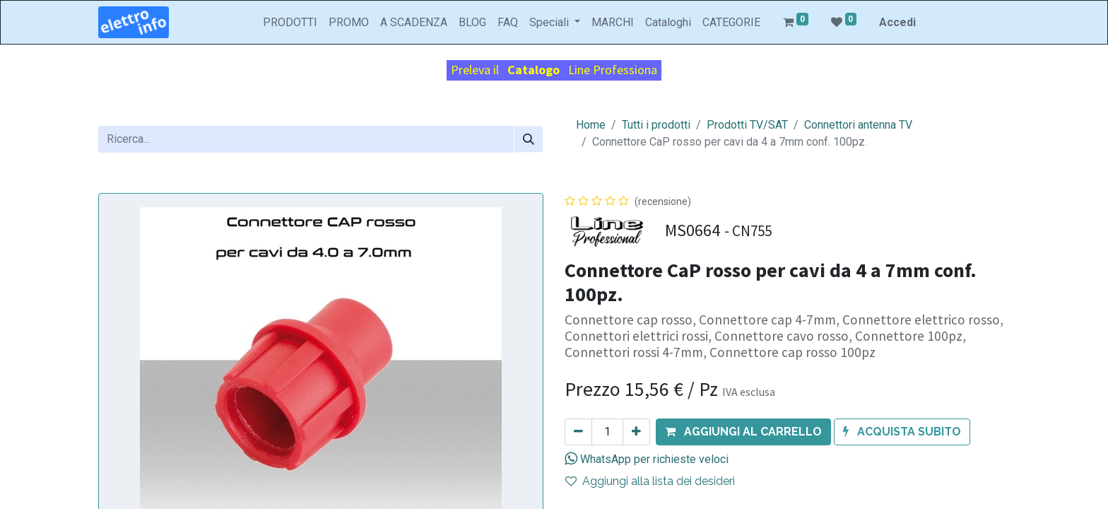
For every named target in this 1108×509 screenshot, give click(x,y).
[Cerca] (528, 139)
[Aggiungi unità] (636, 432)
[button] (743, 432)
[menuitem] (290, 22)
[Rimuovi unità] (578, 432)
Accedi (897, 22)
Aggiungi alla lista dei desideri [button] (650, 481)
